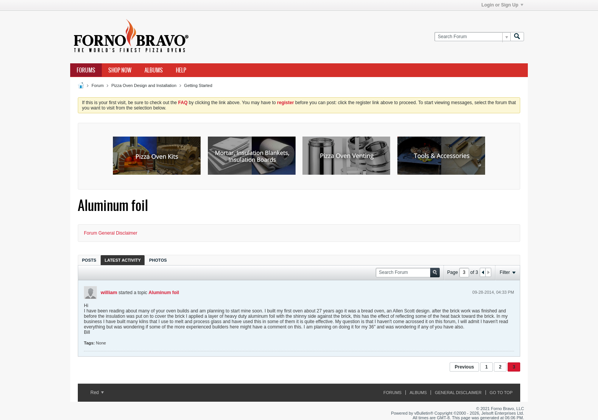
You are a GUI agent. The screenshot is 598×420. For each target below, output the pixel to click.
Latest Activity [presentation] (122, 260)
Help (181, 70)
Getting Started (198, 85)
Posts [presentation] (89, 260)
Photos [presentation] (158, 260)
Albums (154, 70)
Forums (86, 70)
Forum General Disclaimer (110, 233)
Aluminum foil (163, 292)
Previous (464, 367)
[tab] (89, 260)
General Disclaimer (458, 392)
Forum (98, 85)
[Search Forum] (472, 37)
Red (97, 392)
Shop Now (120, 70)
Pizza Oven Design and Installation (144, 85)
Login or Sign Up (502, 5)
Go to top (501, 392)
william (109, 292)
